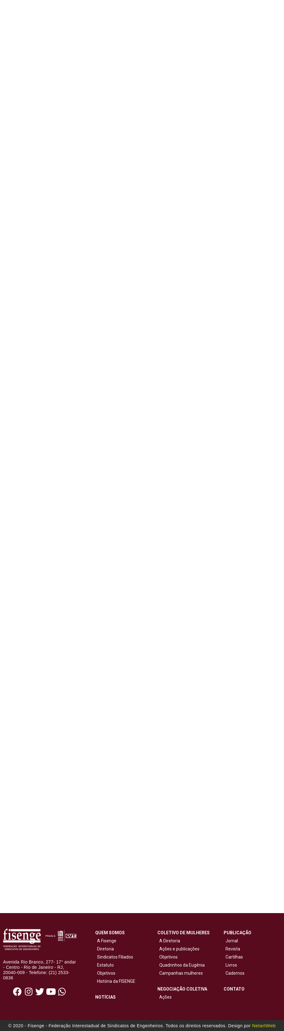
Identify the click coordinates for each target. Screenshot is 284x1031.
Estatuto (104, 965)
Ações (164, 997)
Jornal (232, 940)
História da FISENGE (115, 981)
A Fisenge (105, 940)
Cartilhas (234, 956)
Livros (231, 965)
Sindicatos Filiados (114, 956)
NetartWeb (264, 1025)
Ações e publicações (178, 948)
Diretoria (104, 948)
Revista (233, 948)
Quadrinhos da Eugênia (181, 965)
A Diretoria (168, 940)
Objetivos (105, 973)
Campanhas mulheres (180, 973)
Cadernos (235, 973)
